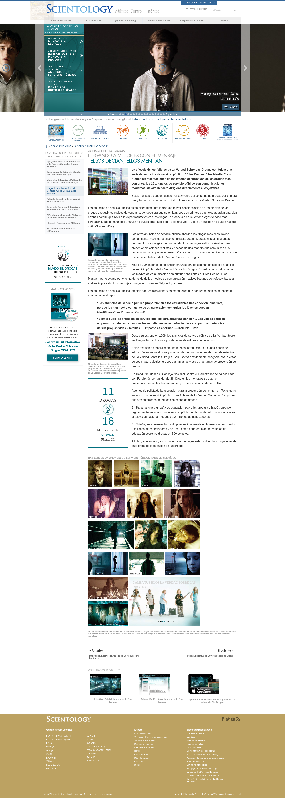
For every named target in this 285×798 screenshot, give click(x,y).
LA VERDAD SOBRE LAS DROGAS (91, 146)
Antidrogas (162, 131)
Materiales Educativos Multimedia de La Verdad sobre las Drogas (64, 181)
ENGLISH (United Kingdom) (58, 740)
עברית (49, 750)
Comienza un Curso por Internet (201, 751)
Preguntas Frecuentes (191, 20)
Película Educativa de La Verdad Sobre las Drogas (63, 200)
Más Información (141, 758)
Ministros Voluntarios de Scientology (203, 754)
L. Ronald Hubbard (93, 20)
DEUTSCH (51, 768)
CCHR (203, 131)
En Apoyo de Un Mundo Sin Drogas (202, 768)
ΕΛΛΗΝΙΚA (92, 753)
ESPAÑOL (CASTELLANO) (99, 750)
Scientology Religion (196, 744)
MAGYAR (91, 736)
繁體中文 (50, 761)
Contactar (138, 761)
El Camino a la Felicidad (78, 132)
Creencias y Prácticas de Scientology (150, 737)
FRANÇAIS (51, 747)
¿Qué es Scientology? (126, 20)
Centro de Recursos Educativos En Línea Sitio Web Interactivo (63, 208)
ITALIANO (91, 757)
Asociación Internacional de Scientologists (205, 758)
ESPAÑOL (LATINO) (96, 747)
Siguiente (170, 114)
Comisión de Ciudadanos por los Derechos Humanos (206, 780)
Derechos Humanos (183, 131)
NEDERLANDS (53, 765)
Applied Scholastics (100, 131)
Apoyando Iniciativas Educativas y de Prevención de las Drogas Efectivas (64, 164)
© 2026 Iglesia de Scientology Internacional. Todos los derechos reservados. (78, 794)
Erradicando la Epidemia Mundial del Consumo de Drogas (64, 173)
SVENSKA (91, 743)
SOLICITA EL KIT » (62, 358)
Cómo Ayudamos (56, 140)
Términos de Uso (221, 794)
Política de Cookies (203, 794)
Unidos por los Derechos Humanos (202, 772)
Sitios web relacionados (199, 2)
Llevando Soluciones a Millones (63, 223)
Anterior (114, 114)
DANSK (49, 743)
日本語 (49, 754)
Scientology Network (196, 740)
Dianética (191, 737)
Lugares (137, 765)
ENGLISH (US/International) (58, 736)
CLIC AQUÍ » (63, 277)
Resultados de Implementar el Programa (61, 229)
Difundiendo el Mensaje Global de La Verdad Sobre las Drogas (64, 216)
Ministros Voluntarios (159, 20)
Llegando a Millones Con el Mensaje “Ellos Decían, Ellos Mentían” (61, 191)
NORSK (90, 740)
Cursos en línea (141, 754)
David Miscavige (194, 747)
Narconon (143, 131)
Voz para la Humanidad (144, 740)
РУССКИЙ (51, 758)
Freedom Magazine (227, 138)
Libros (224, 20)
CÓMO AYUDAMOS (61, 146)
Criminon (123, 131)
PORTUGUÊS (93, 761)
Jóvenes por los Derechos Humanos (203, 775)
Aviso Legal (235, 794)
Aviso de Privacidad (184, 794)
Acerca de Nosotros (60, 20)
